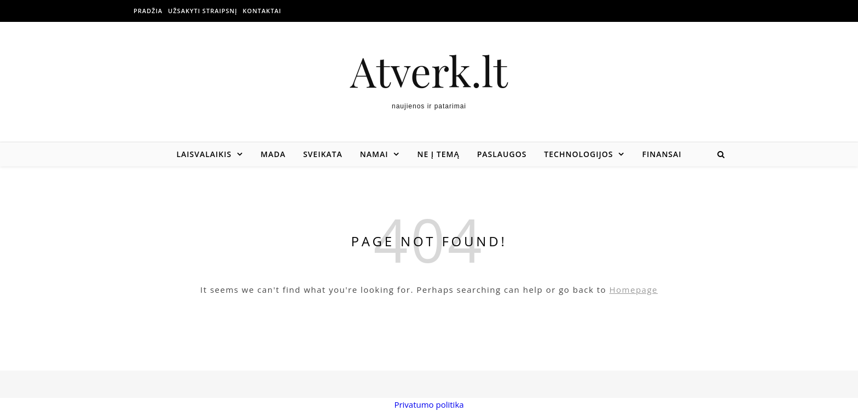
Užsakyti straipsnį (202, 11)
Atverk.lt (429, 70)
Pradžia (148, 11)
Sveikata (323, 154)
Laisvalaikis (203, 154)
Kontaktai (262, 11)
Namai (374, 154)
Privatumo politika (428, 404)
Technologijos (578, 154)
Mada (273, 154)
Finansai (661, 154)
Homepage (634, 289)
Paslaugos (502, 154)
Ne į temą (438, 154)
